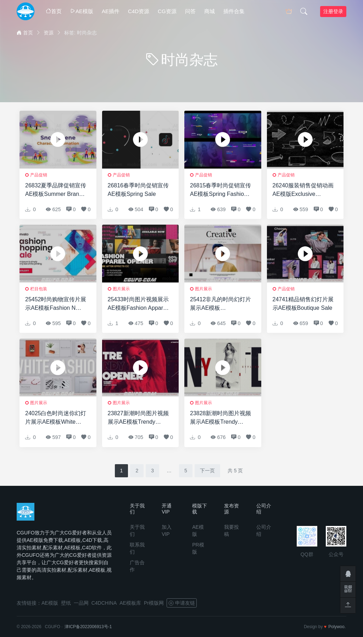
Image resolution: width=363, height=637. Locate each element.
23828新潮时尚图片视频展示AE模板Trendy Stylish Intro (220, 418)
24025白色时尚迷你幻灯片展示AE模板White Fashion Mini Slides (55, 418)
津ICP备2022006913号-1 (88, 626)
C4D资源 (138, 11)
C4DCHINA (104, 603)
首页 (54, 11)
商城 (209, 11)
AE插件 (110, 11)
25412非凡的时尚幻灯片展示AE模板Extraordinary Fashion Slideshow (220, 304)
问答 (190, 11)
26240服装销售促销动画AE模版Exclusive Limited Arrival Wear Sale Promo (303, 190)
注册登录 (333, 11)
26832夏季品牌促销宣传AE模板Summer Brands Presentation (55, 190)
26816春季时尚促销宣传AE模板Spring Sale (138, 189)
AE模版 (81, 11)
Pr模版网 (154, 603)
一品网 (81, 603)
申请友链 (181, 603)
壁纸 (66, 603)
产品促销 (38, 174)
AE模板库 (130, 603)
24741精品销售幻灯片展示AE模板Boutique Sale (303, 303)
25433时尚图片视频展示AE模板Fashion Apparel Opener (138, 304)
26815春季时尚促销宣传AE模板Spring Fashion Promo (220, 190)
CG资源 (167, 11)
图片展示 (121, 288)
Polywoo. (337, 626)
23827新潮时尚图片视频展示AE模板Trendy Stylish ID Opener (138, 418)
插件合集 (234, 11)
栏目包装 (38, 288)
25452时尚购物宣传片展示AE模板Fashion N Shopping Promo (55, 304)
